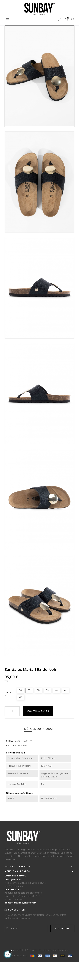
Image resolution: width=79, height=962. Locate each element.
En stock (11, 745)
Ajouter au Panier (38, 711)
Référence (12, 741)
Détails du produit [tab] (39, 728)
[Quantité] (12, 711)
